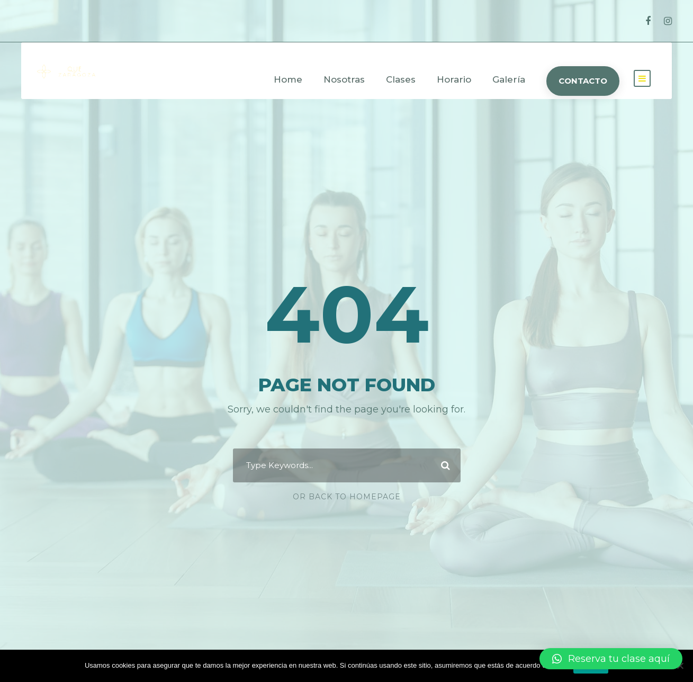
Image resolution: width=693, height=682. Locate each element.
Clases (401, 79)
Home (288, 79)
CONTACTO (583, 81)
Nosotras (344, 79)
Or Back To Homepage (347, 496)
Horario (454, 79)
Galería (508, 79)
